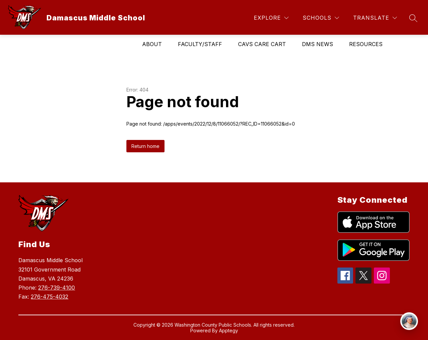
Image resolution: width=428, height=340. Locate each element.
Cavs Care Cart (262, 44)
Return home (145, 146)
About (152, 44)
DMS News (317, 44)
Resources (366, 44)
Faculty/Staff (200, 44)
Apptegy (228, 330)
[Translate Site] (375, 18)
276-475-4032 (49, 296)
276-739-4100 (56, 287)
